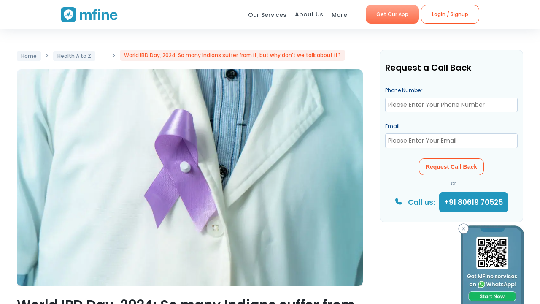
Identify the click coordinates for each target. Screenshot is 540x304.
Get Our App (392, 14)
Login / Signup (450, 14)
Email (392, 126)
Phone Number (403, 90)
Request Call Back (451, 166)
